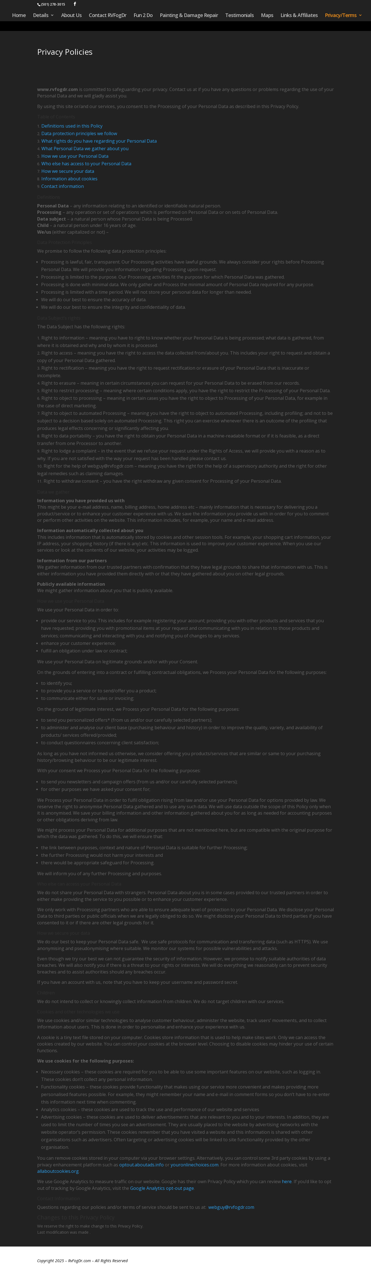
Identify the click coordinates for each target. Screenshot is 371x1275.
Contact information (62, 186)
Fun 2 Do (143, 15)
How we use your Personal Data (74, 156)
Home (19, 15)
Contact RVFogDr (107, 15)
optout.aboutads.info (141, 1165)
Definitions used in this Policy (72, 126)
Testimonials (239, 15)
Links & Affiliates (299, 15)
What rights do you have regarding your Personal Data (99, 141)
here (287, 1181)
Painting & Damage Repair (189, 15)
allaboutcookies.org (58, 1171)
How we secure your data (67, 171)
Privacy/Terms (340, 15)
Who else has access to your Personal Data (86, 164)
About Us (71, 15)
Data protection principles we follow (79, 133)
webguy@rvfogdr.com (231, 1207)
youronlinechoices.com (194, 1165)
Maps (267, 15)
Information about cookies (69, 179)
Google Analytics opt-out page (162, 1188)
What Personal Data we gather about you (85, 148)
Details (40, 15)
